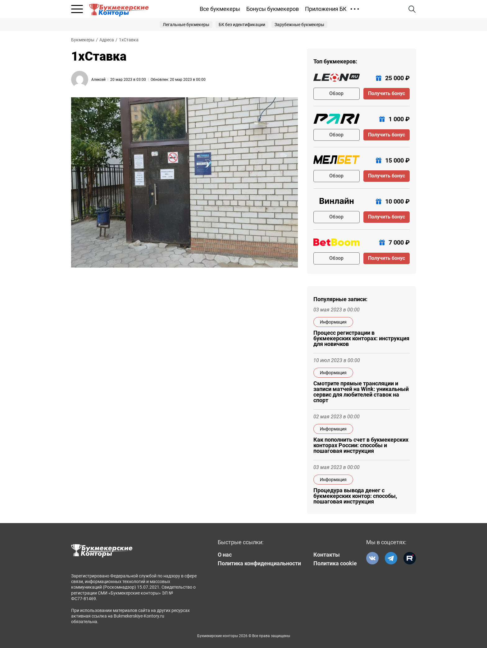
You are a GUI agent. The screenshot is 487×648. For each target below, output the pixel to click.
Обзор (336, 93)
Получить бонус (386, 93)
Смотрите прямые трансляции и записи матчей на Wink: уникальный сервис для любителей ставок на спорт (361, 392)
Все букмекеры (220, 9)
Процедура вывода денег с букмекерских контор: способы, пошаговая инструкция (355, 496)
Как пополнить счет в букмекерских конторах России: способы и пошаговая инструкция (360, 445)
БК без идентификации (242, 24)
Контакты (326, 555)
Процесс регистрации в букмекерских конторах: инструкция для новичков (361, 338)
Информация (333, 321)
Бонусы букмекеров (272, 9)
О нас (225, 555)
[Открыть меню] (77, 9)
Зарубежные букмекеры (299, 24)
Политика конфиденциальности (259, 563)
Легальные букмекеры (186, 24)
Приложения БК (326, 9)
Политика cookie (335, 563)
